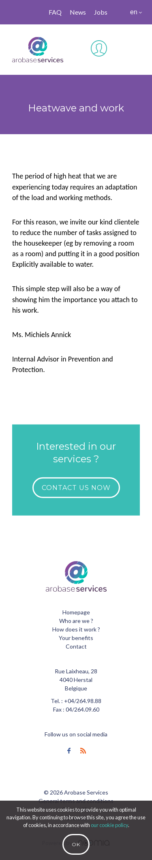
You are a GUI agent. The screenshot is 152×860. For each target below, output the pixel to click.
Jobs (100, 12)
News (78, 12)
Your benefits (76, 637)
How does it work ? (76, 629)
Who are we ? (76, 620)
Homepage (76, 612)
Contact (76, 646)
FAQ (55, 12)
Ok (76, 844)
